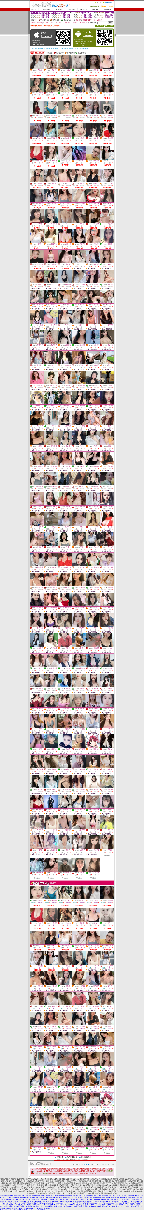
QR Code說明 (109, 26)
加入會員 (71, 9)
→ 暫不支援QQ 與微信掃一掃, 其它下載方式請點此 (74, 48)
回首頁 (33, 9)
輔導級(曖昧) (56, 20)
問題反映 (107, 9)
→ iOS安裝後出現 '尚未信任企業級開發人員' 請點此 (44, 48)
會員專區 (59, 9)
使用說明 (83, 9)
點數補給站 (46, 9)
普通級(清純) (67, 20)
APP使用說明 (99, 26)
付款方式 (95, 9)
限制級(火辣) (45, 20)
